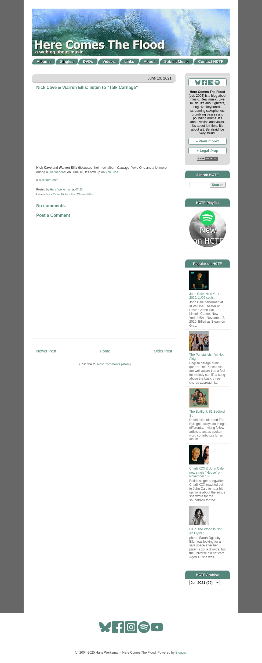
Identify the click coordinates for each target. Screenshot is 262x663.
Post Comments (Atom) (114, 364)
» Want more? (207, 141)
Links (129, 61)
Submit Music (176, 61)
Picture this (68, 194)
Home (105, 351)
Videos (109, 61)
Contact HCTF (210, 61)
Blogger (181, 652)
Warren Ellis (85, 194)
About (149, 61)
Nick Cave (53, 194)
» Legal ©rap (207, 151)
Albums (43, 61)
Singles (67, 61)
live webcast (57, 172)
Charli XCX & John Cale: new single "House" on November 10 (206, 472)
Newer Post (46, 351)
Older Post (163, 351)
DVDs (88, 61)
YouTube (111, 172)
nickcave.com (49, 180)
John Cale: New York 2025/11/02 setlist (204, 296)
